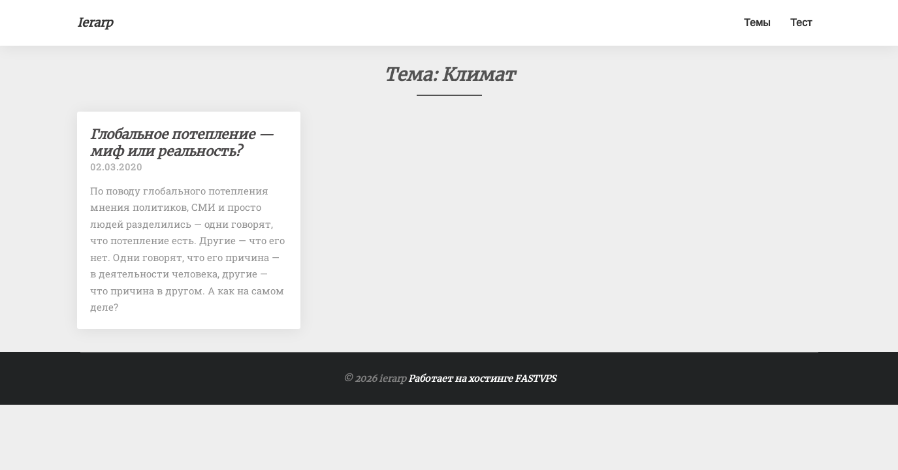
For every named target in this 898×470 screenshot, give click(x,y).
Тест (801, 22)
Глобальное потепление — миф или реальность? (182, 142)
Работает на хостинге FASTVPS (482, 378)
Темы (757, 22)
